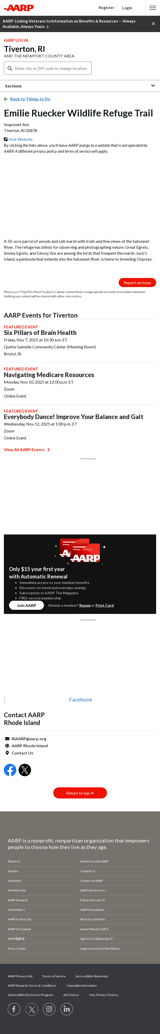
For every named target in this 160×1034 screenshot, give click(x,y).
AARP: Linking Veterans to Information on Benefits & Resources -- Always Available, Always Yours (69, 24)
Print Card (105, 605)
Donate (13, 871)
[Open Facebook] (10, 770)
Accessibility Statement (92, 976)
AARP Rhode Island (30, 745)
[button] (153, 7)
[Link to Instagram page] (49, 1009)
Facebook (80, 699)
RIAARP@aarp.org (29, 738)
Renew (85, 605)
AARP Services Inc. (93, 890)
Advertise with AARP (94, 861)
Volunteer (15, 881)
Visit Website (20, 139)
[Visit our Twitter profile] (31, 1009)
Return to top (80, 792)
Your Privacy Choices (103, 995)
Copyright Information (81, 985)
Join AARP (26, 605)
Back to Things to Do (30, 98)
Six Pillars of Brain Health (40, 332)
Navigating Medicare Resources (49, 374)
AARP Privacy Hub (20, 976)
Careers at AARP (91, 881)
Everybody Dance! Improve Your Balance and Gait (73, 416)
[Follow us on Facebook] (14, 1009)
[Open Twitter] (25, 770)
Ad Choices (71, 995)
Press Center (17, 948)
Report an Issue (137, 282)
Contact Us (22, 752)
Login (127, 7)
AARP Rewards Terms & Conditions (32, 985)
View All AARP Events (27, 449)
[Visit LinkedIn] (66, 1009)
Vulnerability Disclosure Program (30, 995)
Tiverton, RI (24, 48)
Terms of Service (54, 976)
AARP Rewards (18, 900)
